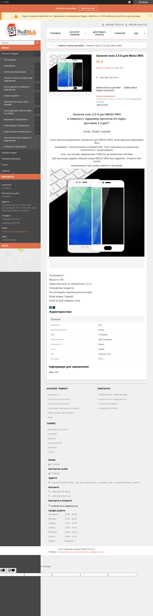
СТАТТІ (51, 452)
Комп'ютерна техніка (58, 403)
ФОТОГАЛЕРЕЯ (55, 443)
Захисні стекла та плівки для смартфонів (18, 79)
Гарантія (119, 33)
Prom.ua (91, 549)
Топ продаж (10, 59)
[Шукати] (37, 42)
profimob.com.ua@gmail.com (15, 231)
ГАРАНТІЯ (52, 434)
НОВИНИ (52, 447)
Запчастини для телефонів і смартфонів (18, 139)
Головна (55, 33)
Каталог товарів (10, 53)
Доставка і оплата (99, 33)
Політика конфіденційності (92, 552)
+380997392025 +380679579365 (113, 394)
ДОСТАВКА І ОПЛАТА (58, 429)
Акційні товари (9, 152)
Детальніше (88, 8)
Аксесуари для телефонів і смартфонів (17, 88)
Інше (50, 417)
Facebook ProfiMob (108, 403)
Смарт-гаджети (11, 95)
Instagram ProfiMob (108, 408)
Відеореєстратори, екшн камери (16, 103)
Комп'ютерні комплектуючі (17, 131)
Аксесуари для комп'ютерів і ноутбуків (18, 112)
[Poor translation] (11, 570)
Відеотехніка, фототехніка (61, 412)
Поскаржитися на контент (69, 552)
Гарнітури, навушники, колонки (63, 408)
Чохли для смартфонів (15, 71)
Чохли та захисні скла (58, 399)
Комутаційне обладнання (16, 125)
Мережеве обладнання (15, 119)
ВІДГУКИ (52, 438)
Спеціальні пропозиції (15, 146)
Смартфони (9, 65)
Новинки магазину (11, 158)
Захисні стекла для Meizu (71, 45)
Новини (6, 170)
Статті (5, 164)
